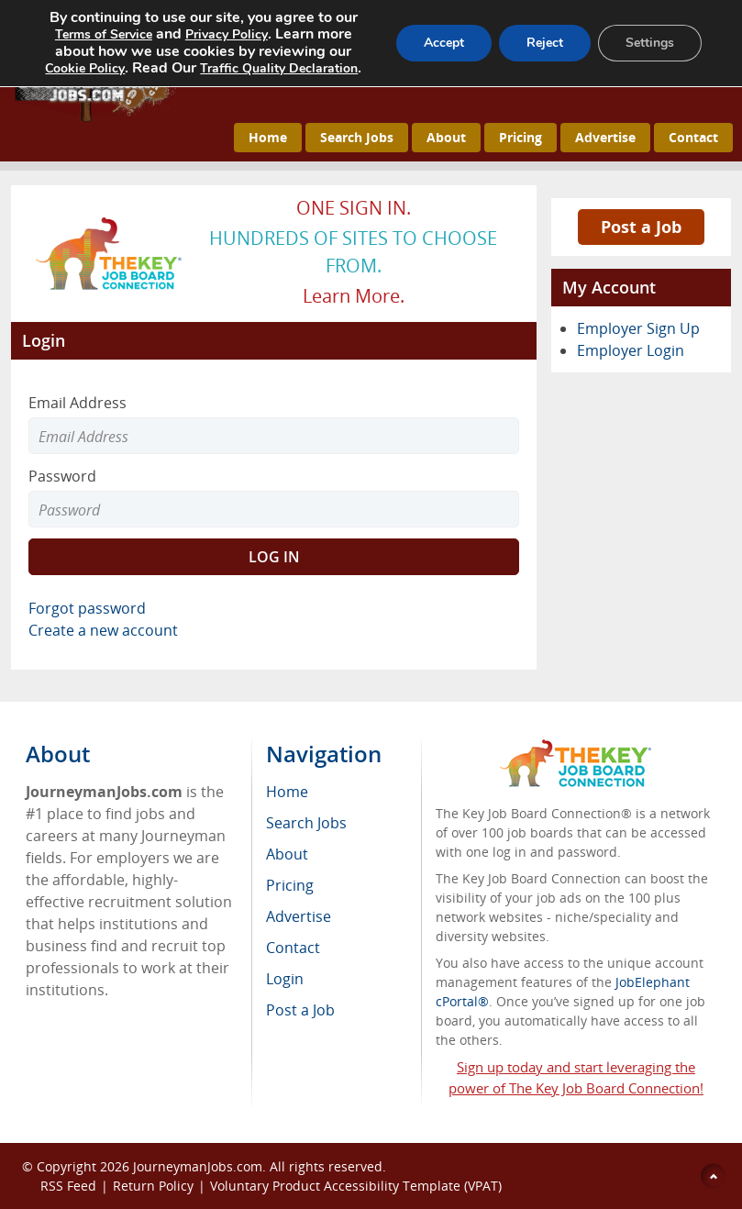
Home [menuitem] (287, 792)
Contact (693, 137)
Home (268, 137)
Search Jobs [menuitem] (306, 823)
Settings (650, 42)
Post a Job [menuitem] (300, 1010)
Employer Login (630, 350)
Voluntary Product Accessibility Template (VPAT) (356, 1185)
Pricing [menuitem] (290, 885)
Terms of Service (103, 34)
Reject (544, 42)
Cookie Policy (85, 68)
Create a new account (103, 630)
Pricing (520, 137)
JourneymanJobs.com (197, 1166)
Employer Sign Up (638, 328)
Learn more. (353, 295)
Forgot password (87, 608)
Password (62, 476)
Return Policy (153, 1185)
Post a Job (641, 227)
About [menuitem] (287, 854)
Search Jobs (356, 137)
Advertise (605, 137)
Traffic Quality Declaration (279, 68)
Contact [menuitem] (293, 947)
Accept (444, 42)
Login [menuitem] (285, 979)
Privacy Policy (226, 34)
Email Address (77, 403)
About (446, 137)
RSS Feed (68, 1185)
